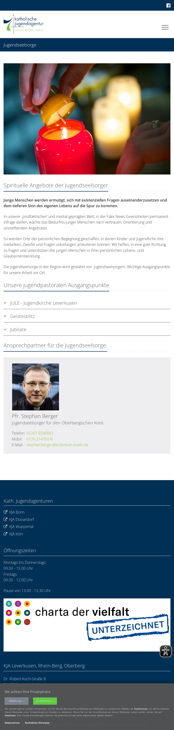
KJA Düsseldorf (19, 520)
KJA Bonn (14, 512)
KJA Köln (13, 534)
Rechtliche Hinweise (37, 722)
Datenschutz (12, 722)
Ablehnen (15, 701)
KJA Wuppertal (18, 527)
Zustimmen (44, 701)
